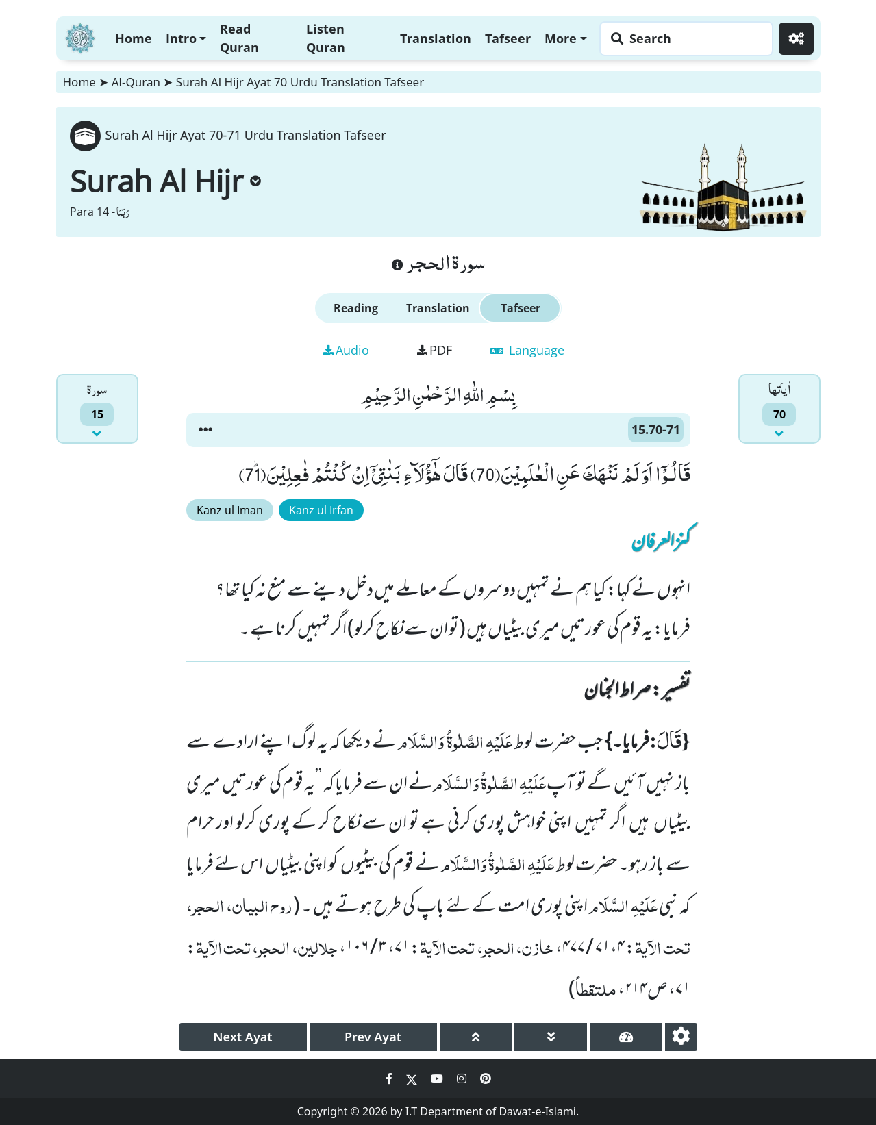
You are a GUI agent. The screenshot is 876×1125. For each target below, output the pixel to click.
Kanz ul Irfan (321, 510)
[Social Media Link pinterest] (485, 1078)
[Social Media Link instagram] (463, 1078)
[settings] (681, 1037)
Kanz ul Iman (230, 510)
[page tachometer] (626, 1037)
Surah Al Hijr (165, 180)
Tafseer (508, 38)
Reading (356, 308)
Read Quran (239, 38)
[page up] (476, 1037)
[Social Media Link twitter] (413, 1078)
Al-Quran (136, 82)
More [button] (561, 38)
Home (133, 38)
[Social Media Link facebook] (390, 1078)
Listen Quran (325, 38)
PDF (434, 350)
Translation (435, 38)
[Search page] (683, 39)
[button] (205, 430)
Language (527, 350)
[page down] (550, 1037)
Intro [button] (181, 38)
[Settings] (796, 39)
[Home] (80, 36)
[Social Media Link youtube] (438, 1078)
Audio (346, 350)
